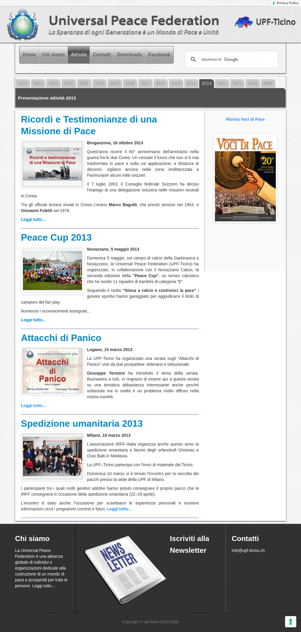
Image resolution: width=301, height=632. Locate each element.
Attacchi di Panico (61, 337)
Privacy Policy (288, 3)
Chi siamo (53, 54)
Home (29, 54)
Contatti (102, 54)
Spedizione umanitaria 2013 (82, 423)
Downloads (129, 54)
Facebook (159, 54)
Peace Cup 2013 (56, 237)
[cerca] (231, 59)
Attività (79, 54)
